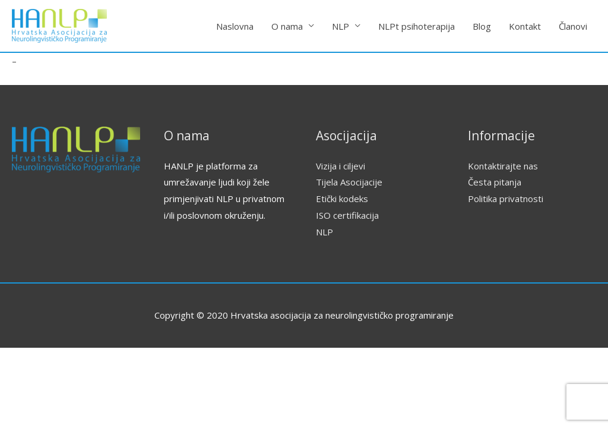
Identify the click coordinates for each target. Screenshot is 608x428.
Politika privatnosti (505, 198)
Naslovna (235, 26)
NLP (340, 26)
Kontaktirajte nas (503, 166)
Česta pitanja (494, 182)
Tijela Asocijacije (349, 182)
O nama (287, 26)
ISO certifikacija (347, 215)
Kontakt (525, 26)
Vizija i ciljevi (340, 166)
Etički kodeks (342, 198)
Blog (482, 26)
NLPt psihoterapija (416, 26)
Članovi (573, 26)
